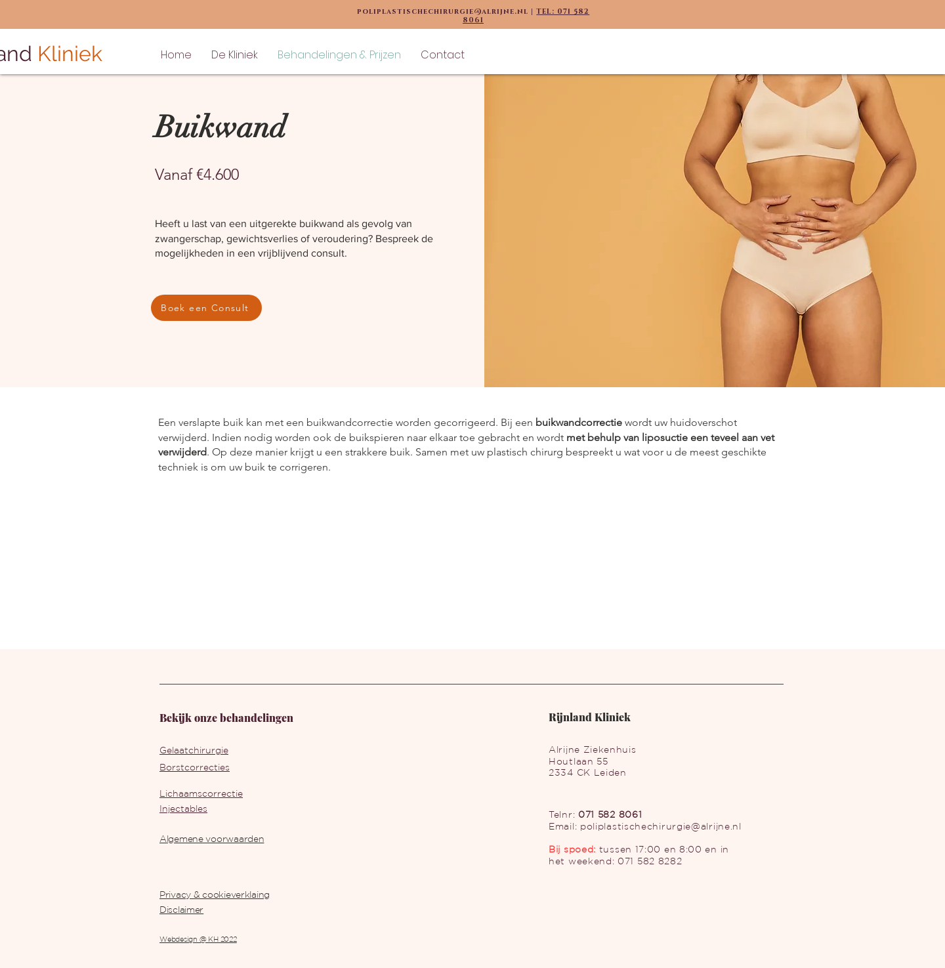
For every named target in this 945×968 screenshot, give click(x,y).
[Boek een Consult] (206, 308)
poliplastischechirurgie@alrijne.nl (661, 826)
